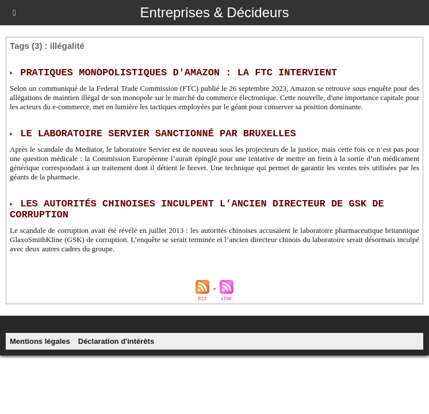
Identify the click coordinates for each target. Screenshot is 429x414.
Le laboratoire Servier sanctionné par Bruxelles (158, 133)
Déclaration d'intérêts (116, 341)
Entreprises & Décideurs (214, 12)
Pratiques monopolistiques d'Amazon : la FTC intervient (178, 72)
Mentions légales (40, 341)
